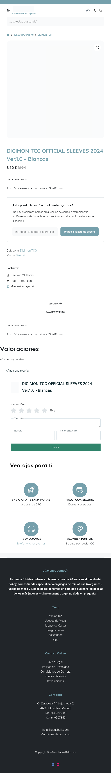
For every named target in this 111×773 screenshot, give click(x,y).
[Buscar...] (51, 21)
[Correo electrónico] (78, 435)
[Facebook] (53, 764)
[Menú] (8, 10)
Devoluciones (55, 681)
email (41, 543)
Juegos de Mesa (55, 620)
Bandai (20, 255)
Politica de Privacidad (55, 667)
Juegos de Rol (56, 630)
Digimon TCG (28, 250)
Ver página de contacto (55, 734)
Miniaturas (55, 616)
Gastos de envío (56, 676)
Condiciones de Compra (55, 671)
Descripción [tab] (55, 303)
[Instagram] (58, 764)
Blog (55, 639)
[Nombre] (33, 435)
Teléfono (22, 543)
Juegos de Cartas (55, 625)
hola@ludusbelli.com (55, 729)
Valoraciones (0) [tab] (55, 312)
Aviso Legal (55, 662)
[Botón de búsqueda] (99, 21)
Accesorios (56, 635)
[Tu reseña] (56, 422)
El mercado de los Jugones (24, 13)
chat (32, 543)
